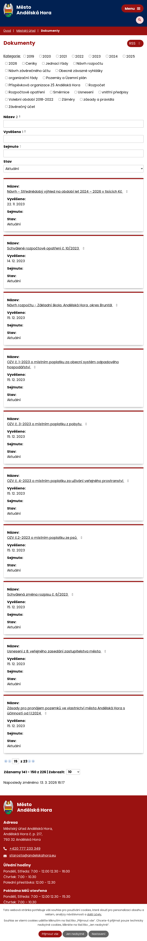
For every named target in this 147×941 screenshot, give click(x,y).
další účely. (94, 914)
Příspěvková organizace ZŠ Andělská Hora (44, 84)
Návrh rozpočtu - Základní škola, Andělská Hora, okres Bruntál (63, 305)
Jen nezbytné (75, 934)
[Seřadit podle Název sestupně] (20, 117)
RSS (135, 43)
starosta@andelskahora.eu (32, 855)
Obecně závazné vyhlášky (81, 70)
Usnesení (85, 92)
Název (10, 116)
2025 (130, 56)
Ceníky (31, 63)
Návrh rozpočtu (90, 63)
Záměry (68, 99)
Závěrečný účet (22, 106)
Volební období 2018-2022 (31, 99)
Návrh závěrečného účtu (29, 70)
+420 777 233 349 (24, 848)
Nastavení (98, 934)
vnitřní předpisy (115, 92)
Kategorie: (12, 56)
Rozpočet (97, 84)
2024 (113, 56)
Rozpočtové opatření (27, 92)
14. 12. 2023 (16, 260)
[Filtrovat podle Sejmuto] (73, 153)
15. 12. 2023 (16, 317)
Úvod (7, 31)
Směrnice (61, 92)
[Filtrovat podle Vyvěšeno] (73, 139)
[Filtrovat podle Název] (73, 124)
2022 (79, 56)
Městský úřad (25, 31)
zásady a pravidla (98, 99)
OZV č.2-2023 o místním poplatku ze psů (45, 537)
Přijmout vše (50, 934)
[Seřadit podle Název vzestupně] (20, 116)
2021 (63, 56)
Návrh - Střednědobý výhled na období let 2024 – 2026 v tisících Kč (68, 191)
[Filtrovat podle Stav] (73, 169)
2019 (30, 56)
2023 (96, 56)
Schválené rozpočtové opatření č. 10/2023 (46, 248)
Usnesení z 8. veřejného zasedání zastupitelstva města (57, 651)
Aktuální (14, 224)
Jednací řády (57, 63)
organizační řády (23, 77)
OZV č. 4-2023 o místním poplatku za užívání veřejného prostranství (68, 480)
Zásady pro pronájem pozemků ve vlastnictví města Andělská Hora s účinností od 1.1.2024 (66, 711)
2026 (13, 63)
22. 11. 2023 (16, 204)
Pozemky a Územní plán (66, 77)
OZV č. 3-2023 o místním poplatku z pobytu (47, 424)
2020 (46, 56)
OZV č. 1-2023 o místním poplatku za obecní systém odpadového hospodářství (63, 364)
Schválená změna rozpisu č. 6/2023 (41, 594)
